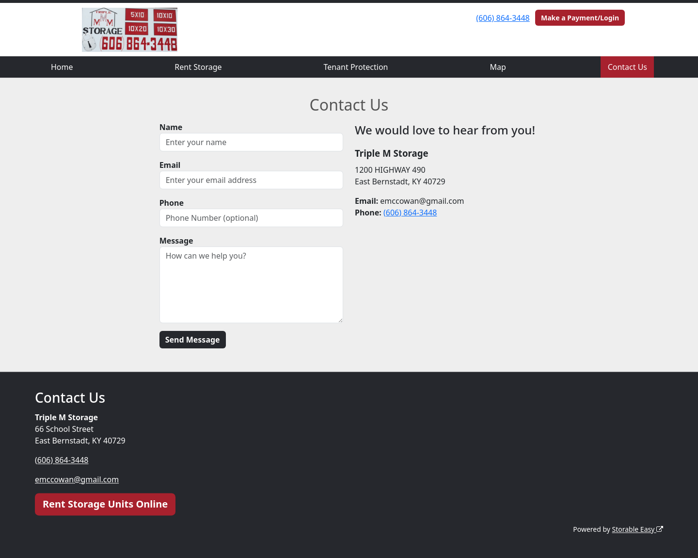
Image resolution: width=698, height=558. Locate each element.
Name (171, 127)
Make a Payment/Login (580, 17)
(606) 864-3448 (502, 18)
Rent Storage (198, 67)
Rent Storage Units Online (105, 503)
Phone (171, 202)
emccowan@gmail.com (77, 479)
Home (62, 67)
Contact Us (627, 67)
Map (498, 67)
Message (176, 240)
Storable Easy (637, 529)
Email (170, 165)
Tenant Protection (355, 67)
